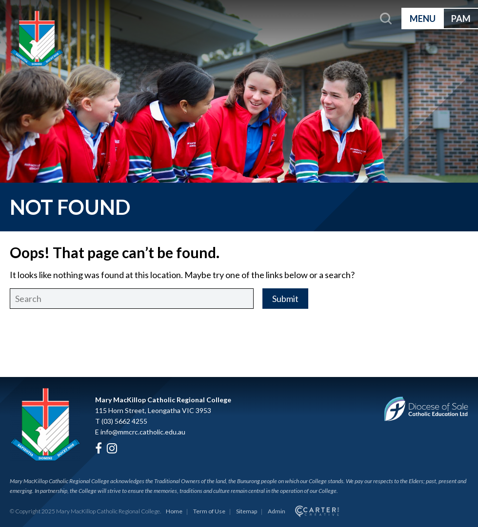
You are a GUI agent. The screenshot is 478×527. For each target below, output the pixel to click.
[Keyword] (132, 298)
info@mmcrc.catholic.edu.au (142, 432)
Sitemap (246, 511)
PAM (461, 18)
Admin (276, 511)
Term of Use (209, 511)
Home (174, 511)
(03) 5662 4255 (124, 421)
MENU (423, 18)
